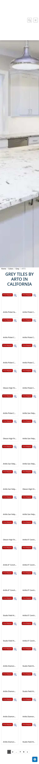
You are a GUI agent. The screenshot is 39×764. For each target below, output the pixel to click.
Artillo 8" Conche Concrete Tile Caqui (10, 590)
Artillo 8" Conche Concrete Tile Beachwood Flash (10, 565)
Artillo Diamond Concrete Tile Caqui (29, 716)
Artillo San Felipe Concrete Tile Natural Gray (10, 514)
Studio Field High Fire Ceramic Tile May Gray (29, 742)
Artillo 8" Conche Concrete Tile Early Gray (29, 590)
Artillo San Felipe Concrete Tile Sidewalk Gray (29, 514)
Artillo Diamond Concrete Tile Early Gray (10, 742)
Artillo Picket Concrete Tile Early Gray (29, 362)
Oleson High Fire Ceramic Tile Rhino (10, 540)
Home (3, 269)
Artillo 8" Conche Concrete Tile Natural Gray (29, 615)
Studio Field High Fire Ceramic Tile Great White (29, 666)
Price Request (7, 295)
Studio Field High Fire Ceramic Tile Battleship (10, 615)
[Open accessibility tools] (34, 759)
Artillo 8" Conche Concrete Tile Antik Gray (29, 540)
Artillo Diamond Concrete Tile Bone (10, 716)
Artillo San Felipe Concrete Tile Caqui (29, 464)
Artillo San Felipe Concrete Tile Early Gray (10, 489)
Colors (10, 269)
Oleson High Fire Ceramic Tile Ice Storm (10, 438)
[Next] (27, 752)
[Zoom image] (15, 295)
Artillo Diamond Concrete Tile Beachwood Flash (10, 691)
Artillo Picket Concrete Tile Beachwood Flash (10, 337)
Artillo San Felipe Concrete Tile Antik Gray (29, 413)
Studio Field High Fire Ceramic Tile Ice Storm (29, 691)
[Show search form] (29, 80)
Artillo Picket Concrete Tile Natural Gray (29, 388)
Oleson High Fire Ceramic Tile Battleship (10, 388)
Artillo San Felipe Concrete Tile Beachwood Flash (29, 438)
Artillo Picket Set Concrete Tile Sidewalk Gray (10, 312)
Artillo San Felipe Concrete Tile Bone (10, 464)
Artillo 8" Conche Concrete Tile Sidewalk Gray (29, 641)
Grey (17, 269)
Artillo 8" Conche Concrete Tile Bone (29, 565)
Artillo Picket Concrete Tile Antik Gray (29, 312)
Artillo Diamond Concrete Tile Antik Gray (10, 666)
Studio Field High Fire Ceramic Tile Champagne (10, 641)
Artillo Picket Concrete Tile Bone (29, 337)
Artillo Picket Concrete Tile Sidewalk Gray (10, 413)
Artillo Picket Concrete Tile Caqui (10, 362)
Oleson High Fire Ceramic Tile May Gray (29, 489)
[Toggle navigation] (35, 80)
